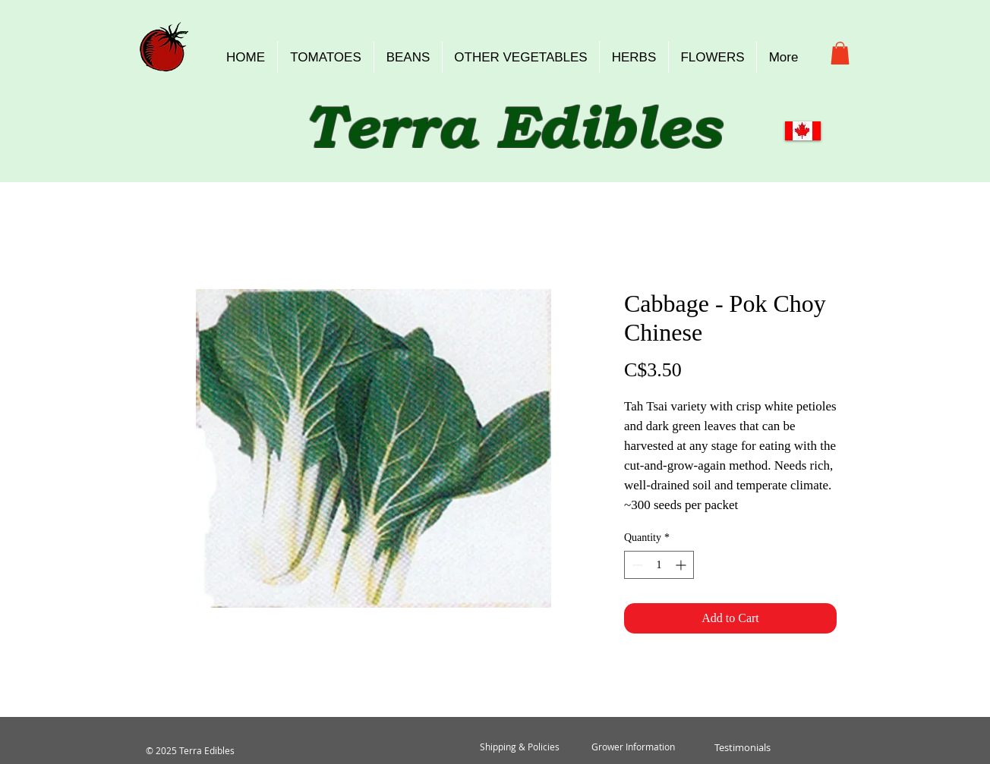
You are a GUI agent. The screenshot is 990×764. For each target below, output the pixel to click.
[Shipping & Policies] (519, 747)
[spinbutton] (659, 565)
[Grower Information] (633, 747)
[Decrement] (635, 565)
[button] (840, 53)
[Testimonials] (742, 747)
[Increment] (682, 565)
